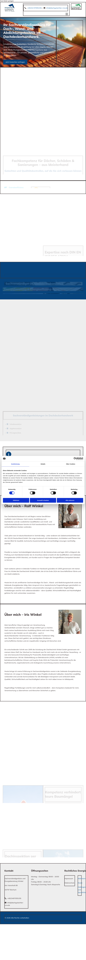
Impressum (69, 878)
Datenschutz (69, 883)
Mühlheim (81, 878)
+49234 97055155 (34, 8)
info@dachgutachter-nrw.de (57, 8)
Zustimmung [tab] (15, 464)
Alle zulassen (70, 500)
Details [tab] (43, 464)
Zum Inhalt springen (7, 1)
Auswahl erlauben (43, 500)
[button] (15, 62)
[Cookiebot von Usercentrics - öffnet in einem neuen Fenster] (75, 458)
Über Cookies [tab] (70, 464)
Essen (80, 883)
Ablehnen (16, 500)
